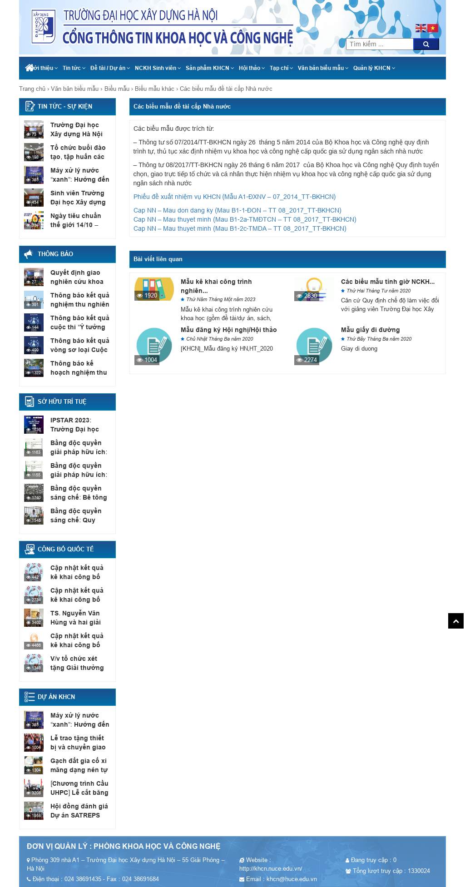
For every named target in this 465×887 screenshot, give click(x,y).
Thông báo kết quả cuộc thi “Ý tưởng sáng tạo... (77, 326)
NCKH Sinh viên (158, 68)
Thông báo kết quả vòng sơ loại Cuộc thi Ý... (77, 349)
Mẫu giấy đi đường (370, 329)
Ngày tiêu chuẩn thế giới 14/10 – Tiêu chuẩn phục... (79, 224)
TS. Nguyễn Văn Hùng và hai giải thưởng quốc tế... (75, 621)
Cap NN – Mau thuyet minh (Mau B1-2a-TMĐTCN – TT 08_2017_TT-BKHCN (244, 219)
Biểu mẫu (116, 88)
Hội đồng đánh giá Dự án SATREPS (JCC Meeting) (76, 815)
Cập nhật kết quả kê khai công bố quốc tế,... (79, 576)
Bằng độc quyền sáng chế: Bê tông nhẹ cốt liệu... (76, 497)
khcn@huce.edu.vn (407, 4)
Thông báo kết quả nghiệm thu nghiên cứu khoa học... (77, 304)
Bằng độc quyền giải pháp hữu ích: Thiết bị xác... (79, 451)
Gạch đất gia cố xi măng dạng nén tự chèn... (77, 769)
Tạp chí (281, 68)
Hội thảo (252, 68)
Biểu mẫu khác (154, 88)
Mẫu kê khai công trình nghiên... (216, 286)
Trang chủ (32, 88)
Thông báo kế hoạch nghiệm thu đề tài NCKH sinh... (80, 372)
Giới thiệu (43, 68)
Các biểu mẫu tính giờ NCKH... (388, 281)
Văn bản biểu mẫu (323, 68)
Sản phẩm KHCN (210, 68)
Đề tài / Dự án (110, 68)
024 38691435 (406, 13)
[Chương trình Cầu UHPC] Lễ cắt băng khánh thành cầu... (78, 792)
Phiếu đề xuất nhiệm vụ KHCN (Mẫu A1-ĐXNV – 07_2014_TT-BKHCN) (235, 196)
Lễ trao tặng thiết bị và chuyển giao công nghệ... (80, 746)
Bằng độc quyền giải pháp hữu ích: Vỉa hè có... (80, 474)
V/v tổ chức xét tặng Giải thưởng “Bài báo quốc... (80, 667)
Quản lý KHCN (374, 68)
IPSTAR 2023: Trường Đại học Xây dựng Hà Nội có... (79, 428)
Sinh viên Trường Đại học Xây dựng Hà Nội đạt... (76, 201)
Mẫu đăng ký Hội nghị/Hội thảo (229, 329)
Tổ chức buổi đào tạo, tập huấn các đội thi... (75, 156)
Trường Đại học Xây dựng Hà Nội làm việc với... (79, 133)
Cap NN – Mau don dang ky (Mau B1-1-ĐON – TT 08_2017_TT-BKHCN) (237, 210)
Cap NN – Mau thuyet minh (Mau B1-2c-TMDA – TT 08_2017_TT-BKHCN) (240, 228)
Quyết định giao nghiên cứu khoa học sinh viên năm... (79, 281)
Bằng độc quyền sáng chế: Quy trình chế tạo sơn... (78, 519)
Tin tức (74, 68)
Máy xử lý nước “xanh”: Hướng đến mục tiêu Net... (77, 179)
